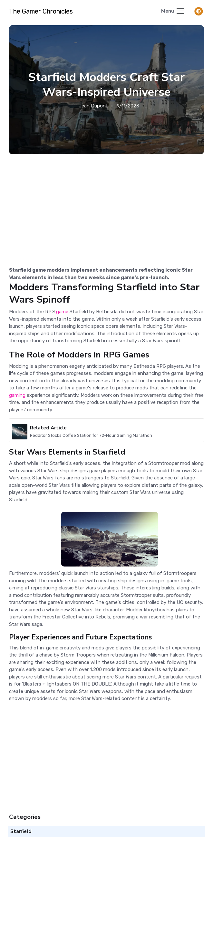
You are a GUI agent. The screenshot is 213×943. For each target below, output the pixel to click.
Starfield (136, 287)
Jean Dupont (93, 106)
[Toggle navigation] (173, 11)
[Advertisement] (106, 202)
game (62, 312)
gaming (18, 395)
